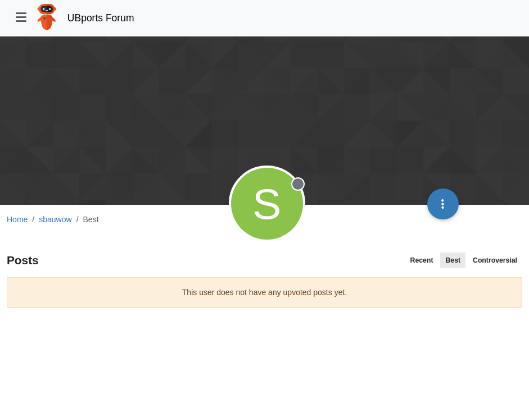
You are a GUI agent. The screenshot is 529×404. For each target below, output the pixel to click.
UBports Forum (100, 18)
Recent (421, 260)
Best (452, 260)
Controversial (495, 260)
